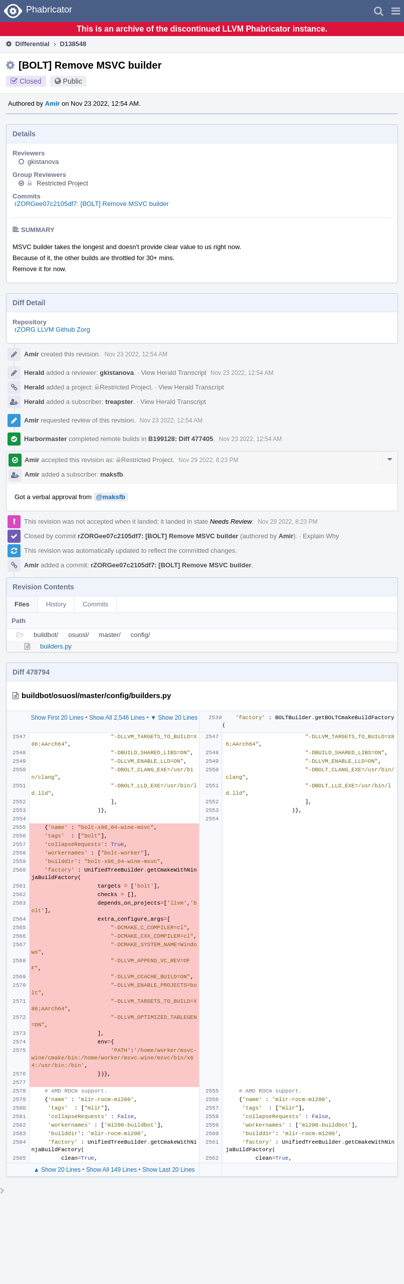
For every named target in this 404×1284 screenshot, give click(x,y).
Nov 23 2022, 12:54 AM (135, 354)
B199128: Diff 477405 (180, 439)
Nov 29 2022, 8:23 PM (208, 460)
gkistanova (43, 161)
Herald (34, 372)
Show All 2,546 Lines (117, 717)
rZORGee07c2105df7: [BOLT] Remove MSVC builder (92, 203)
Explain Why (321, 536)
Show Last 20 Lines (168, 1169)
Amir (52, 103)
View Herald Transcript (174, 372)
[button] (395, 11)
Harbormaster (45, 439)
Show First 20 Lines (57, 717)
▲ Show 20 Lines (57, 1169)
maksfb (111, 474)
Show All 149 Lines (111, 1169)
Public (72, 81)
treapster (119, 401)
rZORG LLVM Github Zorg (52, 329)
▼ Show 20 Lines (173, 717)
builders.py (56, 646)
